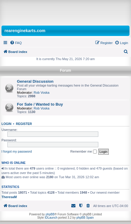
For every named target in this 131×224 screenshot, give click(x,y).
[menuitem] (16, 42)
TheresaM (9, 197)
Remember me (83, 152)
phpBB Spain (85, 217)
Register (24, 124)
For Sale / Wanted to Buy (40, 104)
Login (6, 124)
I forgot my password (16, 151)
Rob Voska (41, 92)
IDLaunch (51, 217)
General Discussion (35, 81)
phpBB (50, 214)
